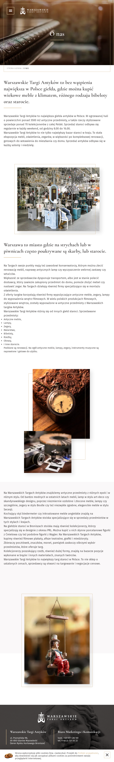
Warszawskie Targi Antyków (28, 732)
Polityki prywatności (88, 753)
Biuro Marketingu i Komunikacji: (79, 732)
